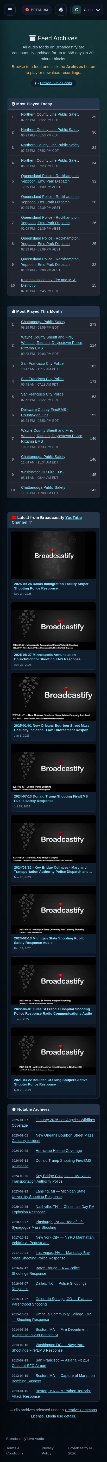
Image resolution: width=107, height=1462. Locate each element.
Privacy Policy (48, 1450)
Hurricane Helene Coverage (59, 1151)
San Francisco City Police (42, 363)
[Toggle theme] (61, 10)
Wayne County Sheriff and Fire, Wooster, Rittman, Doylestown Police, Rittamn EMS (52, 342)
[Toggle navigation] (10, 10)
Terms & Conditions (14, 1450)
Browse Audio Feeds (56, 83)
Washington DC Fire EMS (42, 472)
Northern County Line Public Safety (50, 114)
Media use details (60, 1416)
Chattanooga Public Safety (43, 322)
